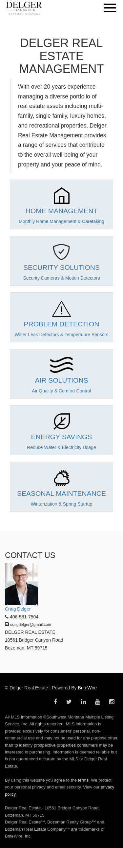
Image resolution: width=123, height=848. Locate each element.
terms (83, 780)
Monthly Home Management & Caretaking (61, 221)
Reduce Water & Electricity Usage (61, 447)
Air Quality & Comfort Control (61, 390)
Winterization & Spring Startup (61, 504)
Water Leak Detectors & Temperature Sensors (62, 334)
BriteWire (87, 687)
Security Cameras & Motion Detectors (61, 278)
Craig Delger (18, 609)
